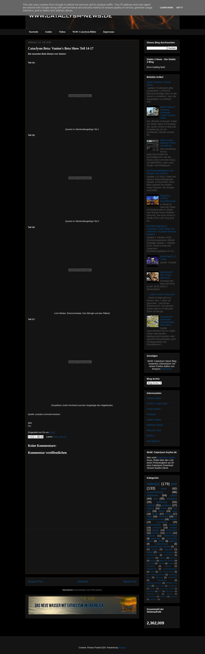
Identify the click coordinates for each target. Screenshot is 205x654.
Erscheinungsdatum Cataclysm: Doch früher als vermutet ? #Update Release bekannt (161, 230)
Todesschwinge (170, 569)
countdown (161, 522)
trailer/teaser (162, 544)
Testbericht (152, 569)
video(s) (62, 437)
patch (173, 495)
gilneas (168, 533)
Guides (48, 32)
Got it (179, 7)
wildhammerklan (154, 583)
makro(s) (163, 596)
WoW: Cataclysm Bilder (84, 32)
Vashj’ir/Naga (170, 535)
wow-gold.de (153, 441)
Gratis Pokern (154, 409)
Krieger (173, 527)
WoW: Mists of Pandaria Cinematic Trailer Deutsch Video (168, 112)
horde (164, 508)
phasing (159, 577)
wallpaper (153, 599)
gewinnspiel (151, 596)
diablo (161, 541)
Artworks (151, 566)
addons (169, 594)
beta (56, 437)
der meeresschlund (155, 575)
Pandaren (151, 591)
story (174, 511)
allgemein (152, 495)
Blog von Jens (154, 430)
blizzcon (151, 535)
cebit (152, 572)
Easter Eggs (159, 586)
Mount (168, 566)
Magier (155, 530)
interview (151, 558)
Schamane (171, 530)
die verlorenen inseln (162, 518)
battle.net (155, 538)
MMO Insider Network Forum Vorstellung (168, 143)
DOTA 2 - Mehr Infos (157, 403)
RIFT (160, 591)
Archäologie (152, 555)
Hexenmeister (154, 524)
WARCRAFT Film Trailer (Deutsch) (166, 275)
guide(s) (166, 505)
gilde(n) (173, 541)
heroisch (157, 527)
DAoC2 (150, 435)
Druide (155, 514)
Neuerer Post (35, 581)
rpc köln (150, 563)
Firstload (151, 414)
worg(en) (171, 498)
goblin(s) (162, 502)
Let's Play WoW (167, 588)
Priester (173, 524)
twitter (150, 552)
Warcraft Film (153, 594)
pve (174, 484)
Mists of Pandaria (165, 552)
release (150, 508)
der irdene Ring (166, 572)
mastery (162, 558)
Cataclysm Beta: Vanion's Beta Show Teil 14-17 (60, 48)
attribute (173, 558)
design (153, 561)
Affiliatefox (166, 369)
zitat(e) (151, 505)
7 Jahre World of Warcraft (161, 294)
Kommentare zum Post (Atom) (88, 590)
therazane (161, 580)
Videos (62, 32)
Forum (152, 588)
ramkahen (172, 577)
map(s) (168, 514)
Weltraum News (155, 425)
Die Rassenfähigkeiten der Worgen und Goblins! (160, 172)
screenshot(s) (155, 492)
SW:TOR (168, 555)
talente (161, 563)
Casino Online (154, 398)
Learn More (166, 7)
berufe (154, 549)
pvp (155, 498)
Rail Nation (169, 591)
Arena (171, 563)
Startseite (33, 32)
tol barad (173, 596)
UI (176, 546)
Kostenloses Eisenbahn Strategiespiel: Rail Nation (167, 320)
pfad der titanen (167, 561)
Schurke (155, 533)
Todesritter (163, 516)
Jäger (149, 516)
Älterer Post (129, 581)
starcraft (168, 549)
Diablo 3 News (154, 419)
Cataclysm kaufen (166, 457)
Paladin (173, 519)
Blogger (122, 647)
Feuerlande (172, 586)
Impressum (108, 32)
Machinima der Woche (158, 546)
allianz (161, 511)
